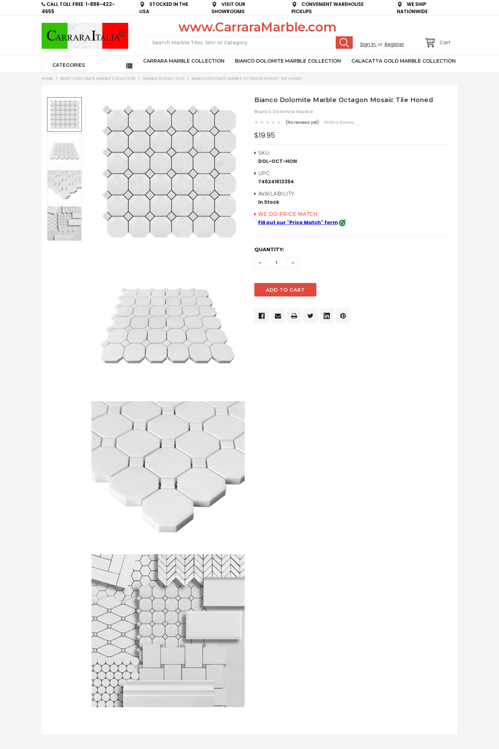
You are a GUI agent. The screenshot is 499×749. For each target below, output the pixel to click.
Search (344, 42)
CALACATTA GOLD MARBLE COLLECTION (403, 61)
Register (394, 44)
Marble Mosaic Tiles (163, 78)
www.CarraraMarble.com (257, 27)
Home (47, 78)
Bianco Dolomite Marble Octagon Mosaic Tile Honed (246, 78)
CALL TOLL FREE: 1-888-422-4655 (78, 8)
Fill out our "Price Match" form (298, 222)
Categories (68, 65)
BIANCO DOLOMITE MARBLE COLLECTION (288, 61)
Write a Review (339, 122)
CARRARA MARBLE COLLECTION (184, 61)
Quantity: (269, 249)
